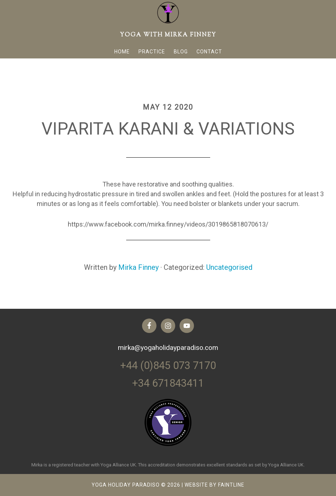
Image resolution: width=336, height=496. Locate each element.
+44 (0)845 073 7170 (168, 365)
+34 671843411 (168, 383)
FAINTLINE (231, 485)
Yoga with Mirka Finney (168, 35)
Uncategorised (229, 267)
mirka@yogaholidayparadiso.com (168, 347)
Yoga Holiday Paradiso (126, 485)
